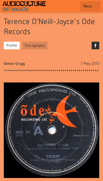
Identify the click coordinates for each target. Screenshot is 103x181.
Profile (11, 45)
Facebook (95, 45)
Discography (35, 45)
